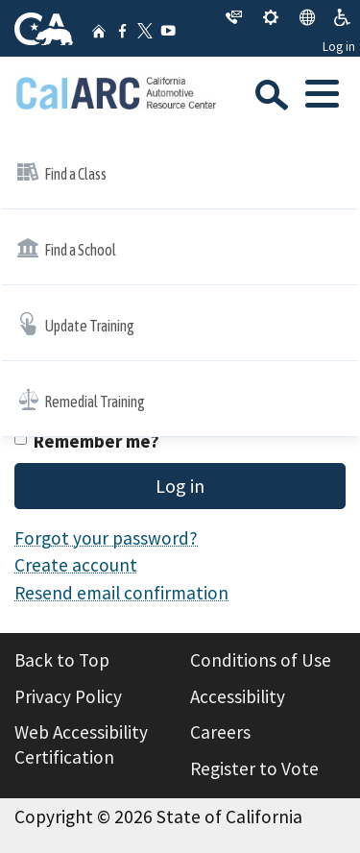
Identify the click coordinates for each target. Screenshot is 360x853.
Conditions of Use (260, 659)
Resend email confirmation (121, 592)
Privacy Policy (68, 696)
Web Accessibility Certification (81, 744)
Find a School (66, 248)
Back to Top (61, 659)
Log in (339, 46)
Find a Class (61, 172)
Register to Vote (254, 768)
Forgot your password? (106, 537)
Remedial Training (80, 399)
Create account (75, 564)
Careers (220, 731)
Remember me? (96, 440)
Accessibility (237, 696)
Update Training (75, 323)
